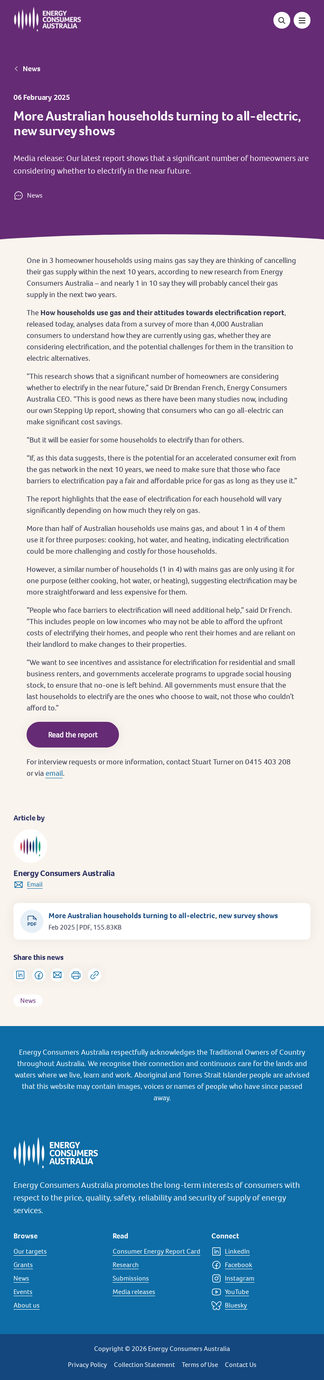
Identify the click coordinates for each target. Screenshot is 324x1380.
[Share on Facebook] (39, 975)
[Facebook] (255, 1265)
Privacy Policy (87, 1364)
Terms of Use (200, 1364)
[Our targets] (58, 1251)
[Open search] (281, 20)
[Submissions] (157, 1278)
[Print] (76, 975)
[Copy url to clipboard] (94, 975)
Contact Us (240, 1364)
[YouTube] (255, 1292)
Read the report (72, 735)
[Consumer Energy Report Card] (157, 1251)
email (54, 773)
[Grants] (58, 1265)
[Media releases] (157, 1292)
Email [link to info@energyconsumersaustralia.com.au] (35, 884)
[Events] (58, 1292)
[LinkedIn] (255, 1251)
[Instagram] (255, 1278)
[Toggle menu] (302, 20)
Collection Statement (144, 1364)
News (31, 68)
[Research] (157, 1265)
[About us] (58, 1305)
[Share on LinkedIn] (20, 975)
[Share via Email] (57, 975)
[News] (58, 1278)
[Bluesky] (255, 1305)
